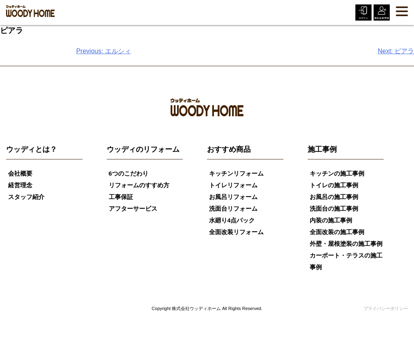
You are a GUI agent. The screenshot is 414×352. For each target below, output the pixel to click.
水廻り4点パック (232, 220)
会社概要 (20, 173)
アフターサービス (133, 208)
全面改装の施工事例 (337, 231)
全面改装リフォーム (236, 231)
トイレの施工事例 (334, 185)
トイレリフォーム (233, 185)
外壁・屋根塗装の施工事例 (346, 243)
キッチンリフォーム (236, 173)
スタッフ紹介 (26, 196)
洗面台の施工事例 (334, 208)
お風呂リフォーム (233, 196)
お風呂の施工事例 (334, 196)
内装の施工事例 (331, 220)
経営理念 (20, 185)
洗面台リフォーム (233, 208)
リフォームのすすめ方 (139, 185)
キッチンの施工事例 (337, 173)
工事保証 (121, 196)
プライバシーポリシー (385, 308)
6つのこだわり (128, 173)
